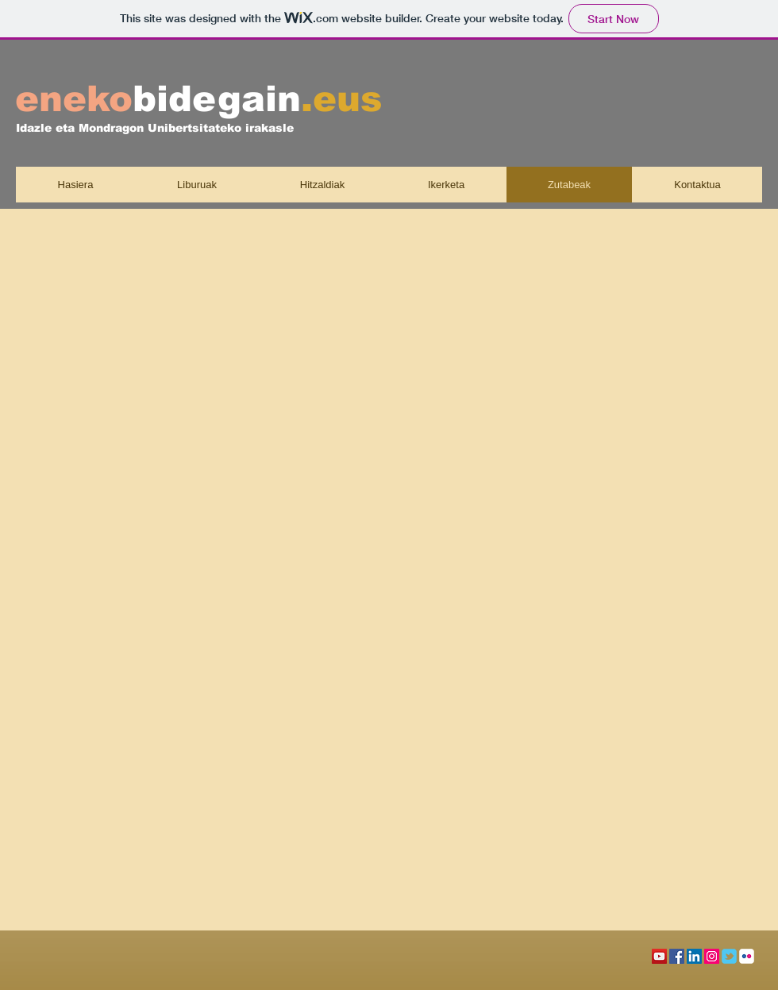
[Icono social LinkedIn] (694, 956)
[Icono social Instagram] (711, 956)
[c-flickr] (746, 956)
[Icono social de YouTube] (659, 956)
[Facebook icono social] (676, 956)
